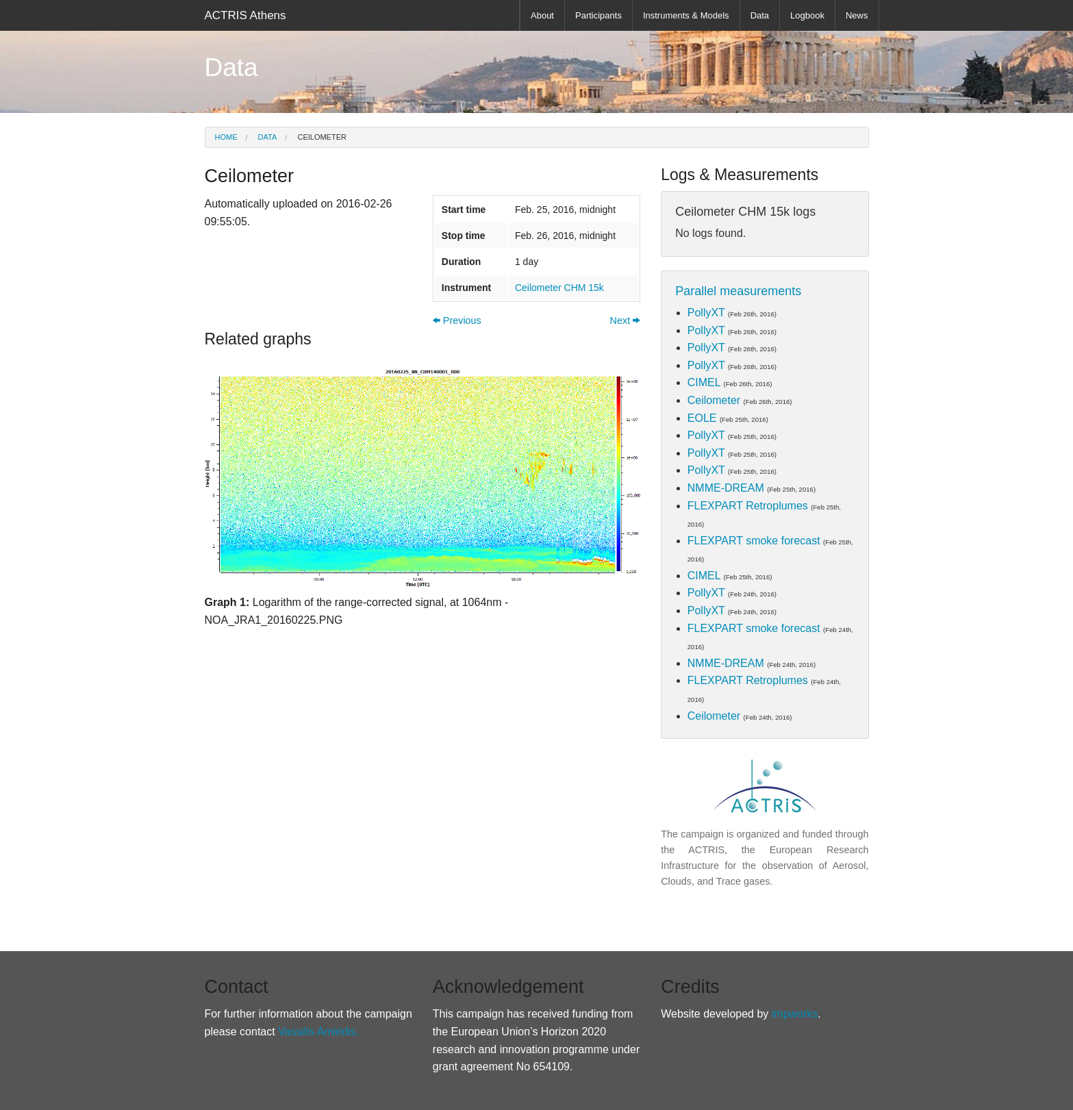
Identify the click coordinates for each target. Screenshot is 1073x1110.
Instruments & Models (686, 15)
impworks (795, 1014)
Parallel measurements (738, 291)
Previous (457, 320)
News (857, 15)
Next (625, 320)
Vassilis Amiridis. (318, 1031)
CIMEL (703, 382)
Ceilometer (320, 137)
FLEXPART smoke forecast (753, 540)
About (542, 15)
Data (759, 15)
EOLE (702, 418)
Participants (598, 15)
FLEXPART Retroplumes (747, 506)
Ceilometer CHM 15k (559, 287)
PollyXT (706, 312)
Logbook (807, 15)
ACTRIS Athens (245, 15)
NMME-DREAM (725, 488)
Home (226, 137)
